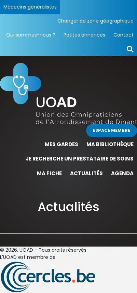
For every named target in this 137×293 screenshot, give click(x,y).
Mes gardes (61, 144)
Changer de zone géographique (95, 20)
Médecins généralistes (30, 6)
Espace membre (111, 130)
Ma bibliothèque (110, 144)
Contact (123, 34)
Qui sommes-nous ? (30, 34)
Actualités (86, 173)
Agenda (122, 173)
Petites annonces (84, 34)
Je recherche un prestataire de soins (80, 158)
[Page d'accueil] (68, 92)
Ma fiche (49, 173)
